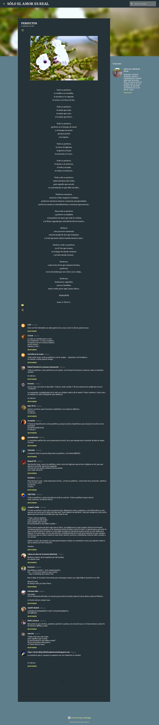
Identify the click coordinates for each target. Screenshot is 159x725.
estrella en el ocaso (36, 354)
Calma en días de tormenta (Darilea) (42, 554)
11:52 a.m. (43, 621)
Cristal (30, 336)
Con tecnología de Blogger (79, 718)
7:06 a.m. (38, 421)
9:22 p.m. (38, 478)
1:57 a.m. (38, 383)
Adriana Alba (33, 591)
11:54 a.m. (43, 507)
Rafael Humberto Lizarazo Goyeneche (43, 367)
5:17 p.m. (34, 324)
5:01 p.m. (37, 633)
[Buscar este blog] (145, 3)
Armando (31, 421)
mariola (31, 633)
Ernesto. (31, 384)
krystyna (31, 567)
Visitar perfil (128, 92)
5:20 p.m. (38, 567)
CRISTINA (32, 494)
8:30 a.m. (41, 437)
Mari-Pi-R (31, 406)
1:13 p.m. (60, 554)
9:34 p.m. (73, 652)
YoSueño (31, 450)
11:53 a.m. (39, 450)
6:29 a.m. (39, 494)
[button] (22, 30)
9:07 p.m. (62, 367)
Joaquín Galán (33, 507)
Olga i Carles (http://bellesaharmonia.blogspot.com (49, 652)
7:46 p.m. (42, 591)
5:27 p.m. (42, 608)
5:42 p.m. (36, 335)
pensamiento (33, 437)
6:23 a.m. (39, 406)
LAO (29, 325)
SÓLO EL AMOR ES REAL (28, 4)
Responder (32, 331)
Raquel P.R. (32, 461)
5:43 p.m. (47, 354)
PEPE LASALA (33, 621)
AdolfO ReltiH (33, 608)
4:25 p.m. (40, 461)
